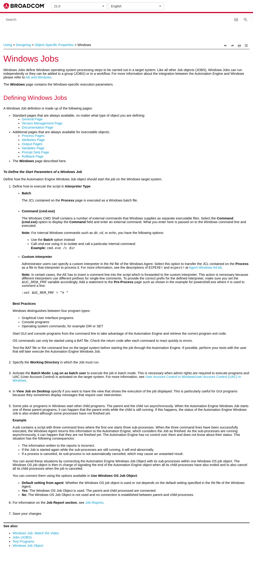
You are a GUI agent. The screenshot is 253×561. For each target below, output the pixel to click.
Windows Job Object (28, 546)
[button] (236, 19)
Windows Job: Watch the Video (36, 534)
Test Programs (23, 542)
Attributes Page (33, 140)
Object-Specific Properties (54, 45)
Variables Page (33, 148)
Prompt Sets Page (35, 152)
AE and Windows (38, 77)
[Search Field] (126, 19)
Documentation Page (37, 127)
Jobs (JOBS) (22, 538)
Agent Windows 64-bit (205, 268)
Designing (23, 45)
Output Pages (32, 144)
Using (7, 45)
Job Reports (94, 503)
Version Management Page (42, 123)
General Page (32, 119)
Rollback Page (33, 156)
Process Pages (33, 136)
